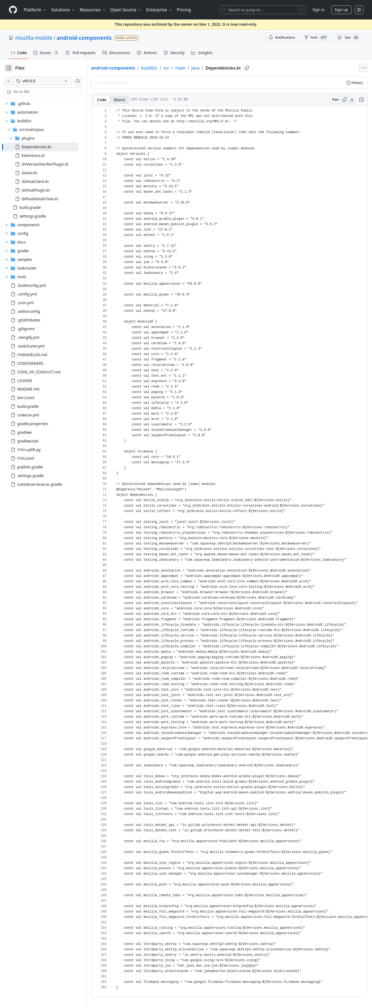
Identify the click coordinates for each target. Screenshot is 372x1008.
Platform (35, 10)
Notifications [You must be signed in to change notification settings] (282, 37)
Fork (316, 37)
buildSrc (149, 68)
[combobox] (45, 92)
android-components (84, 37)
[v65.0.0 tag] (42, 81)
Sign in (318, 9)
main (180, 68)
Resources (93, 10)
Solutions (63, 10)
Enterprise (159, 10)
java (195, 68)
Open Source (126, 10)
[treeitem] (41, 147)
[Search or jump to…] (263, 10)
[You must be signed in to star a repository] (348, 37)
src (167, 68)
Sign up (341, 9)
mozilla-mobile (33, 37)
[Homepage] (13, 9)
